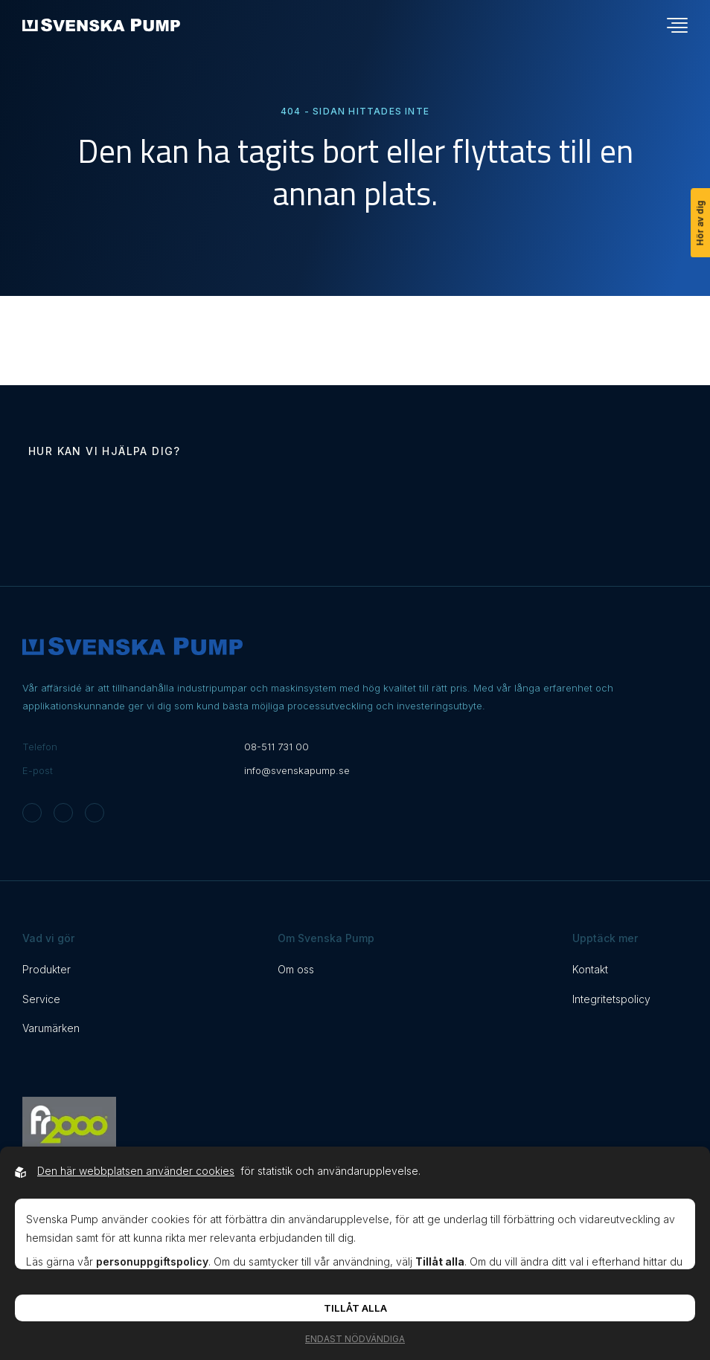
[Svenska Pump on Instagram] (32, 812)
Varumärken (51, 1028)
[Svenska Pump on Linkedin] (94, 812)
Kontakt (590, 969)
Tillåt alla (355, 1308)
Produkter (46, 969)
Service (41, 999)
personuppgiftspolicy (152, 1261)
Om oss (296, 969)
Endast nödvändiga (355, 1338)
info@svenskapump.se (297, 770)
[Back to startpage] (101, 25)
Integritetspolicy (611, 999)
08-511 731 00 (276, 746)
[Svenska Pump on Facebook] (63, 812)
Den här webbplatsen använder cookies (135, 1170)
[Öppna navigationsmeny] (677, 25)
